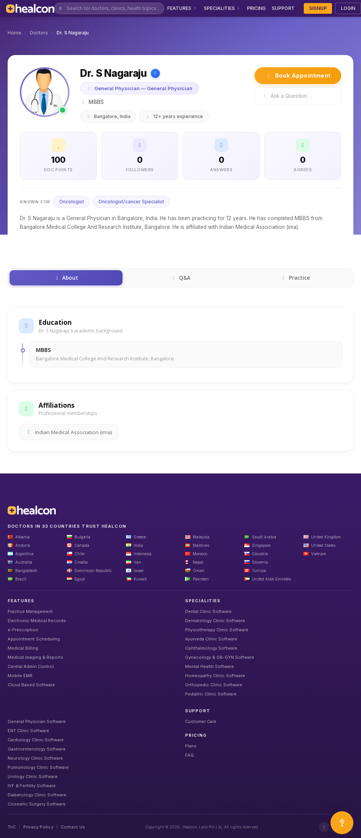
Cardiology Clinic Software (36, 739)
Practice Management (30, 611)
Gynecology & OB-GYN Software (219, 657)
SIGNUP (318, 8)
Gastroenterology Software (37, 749)
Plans (191, 746)
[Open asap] (341, 822)
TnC (12, 827)
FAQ (189, 755)
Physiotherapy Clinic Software (216, 629)
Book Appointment (297, 75)
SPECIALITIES (222, 8)
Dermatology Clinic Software (215, 620)
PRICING (256, 8)
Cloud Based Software (31, 684)
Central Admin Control (31, 666)
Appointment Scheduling (34, 639)
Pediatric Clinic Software (211, 694)
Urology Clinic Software (33, 776)
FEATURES (182, 8)
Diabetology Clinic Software (37, 794)
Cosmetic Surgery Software (37, 804)
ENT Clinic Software (28, 730)
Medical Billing (23, 648)
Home (14, 33)
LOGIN (348, 8)
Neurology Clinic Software (35, 758)
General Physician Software (37, 721)
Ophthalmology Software (211, 648)
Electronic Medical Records (37, 620)
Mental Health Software (209, 666)
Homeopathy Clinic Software (215, 675)
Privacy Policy (38, 827)
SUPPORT (283, 8)
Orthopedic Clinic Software (213, 684)
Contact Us (73, 827)
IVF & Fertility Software (32, 785)
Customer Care (200, 721)
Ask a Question (284, 96)
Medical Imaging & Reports (35, 657)
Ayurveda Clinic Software (211, 639)
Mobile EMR (20, 675)
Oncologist (71, 201)
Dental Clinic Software (208, 611)
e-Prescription (23, 629)
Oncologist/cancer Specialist (131, 201)
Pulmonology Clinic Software (38, 767)
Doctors (39, 33)
